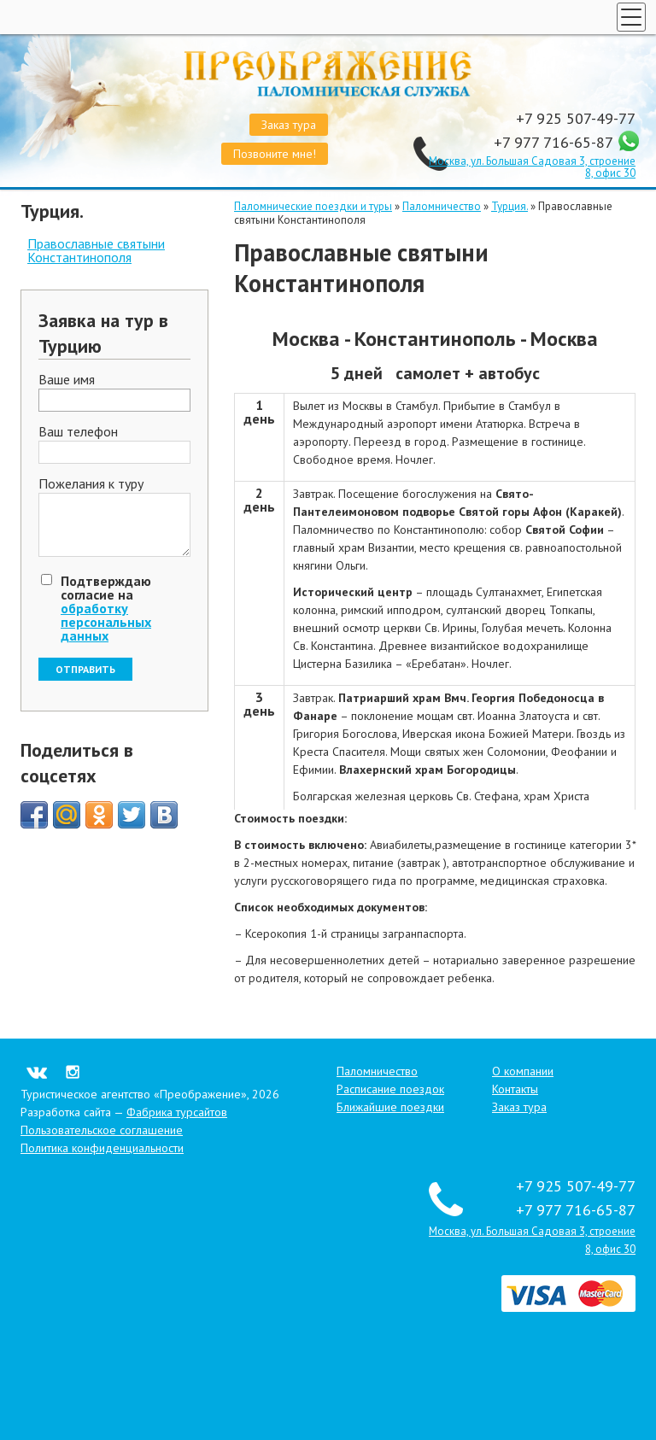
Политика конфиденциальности (102, 1148)
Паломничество (441, 206)
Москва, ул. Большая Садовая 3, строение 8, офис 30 (532, 167)
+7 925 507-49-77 (576, 118)
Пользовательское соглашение (101, 1130)
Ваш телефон (78, 432)
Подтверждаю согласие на (106, 608)
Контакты (515, 1089)
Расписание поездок (390, 1089)
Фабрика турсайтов (176, 1112)
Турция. (509, 206)
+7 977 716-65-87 (555, 142)
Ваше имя (66, 380)
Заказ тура (288, 124)
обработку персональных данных (106, 622)
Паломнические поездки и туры (313, 206)
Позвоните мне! (274, 153)
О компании (523, 1071)
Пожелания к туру (91, 484)
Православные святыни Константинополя (96, 250)
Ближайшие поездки (390, 1107)
